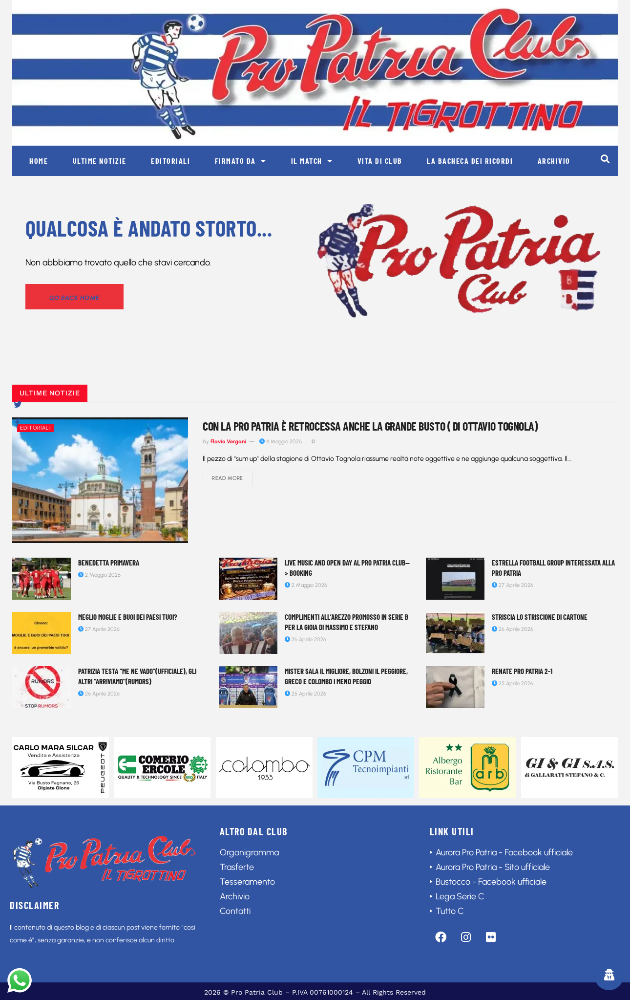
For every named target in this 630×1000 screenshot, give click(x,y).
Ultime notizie (99, 160)
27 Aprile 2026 (512, 585)
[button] (605, 159)
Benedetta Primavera (108, 562)
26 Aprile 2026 (305, 639)
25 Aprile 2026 (305, 694)
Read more (227, 479)
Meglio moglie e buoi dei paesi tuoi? (127, 616)
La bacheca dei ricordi (470, 160)
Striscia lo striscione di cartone (540, 616)
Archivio (554, 160)
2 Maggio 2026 (99, 575)
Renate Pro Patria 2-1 (522, 671)
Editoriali (170, 160)
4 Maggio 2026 (280, 441)
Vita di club (379, 160)
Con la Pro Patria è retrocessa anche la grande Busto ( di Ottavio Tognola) (370, 426)
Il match (312, 161)
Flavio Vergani (228, 441)
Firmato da (241, 161)
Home (38, 160)
